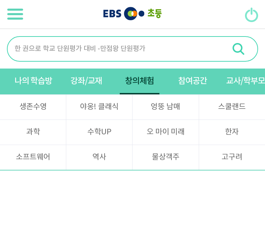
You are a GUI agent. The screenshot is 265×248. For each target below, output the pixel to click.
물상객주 (165, 157)
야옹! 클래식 (99, 107)
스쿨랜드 (232, 107)
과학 (33, 132)
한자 (232, 132)
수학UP (99, 132)
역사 (99, 157)
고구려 (232, 157)
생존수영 (33, 107)
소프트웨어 (33, 157)
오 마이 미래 (166, 132)
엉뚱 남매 (165, 107)
